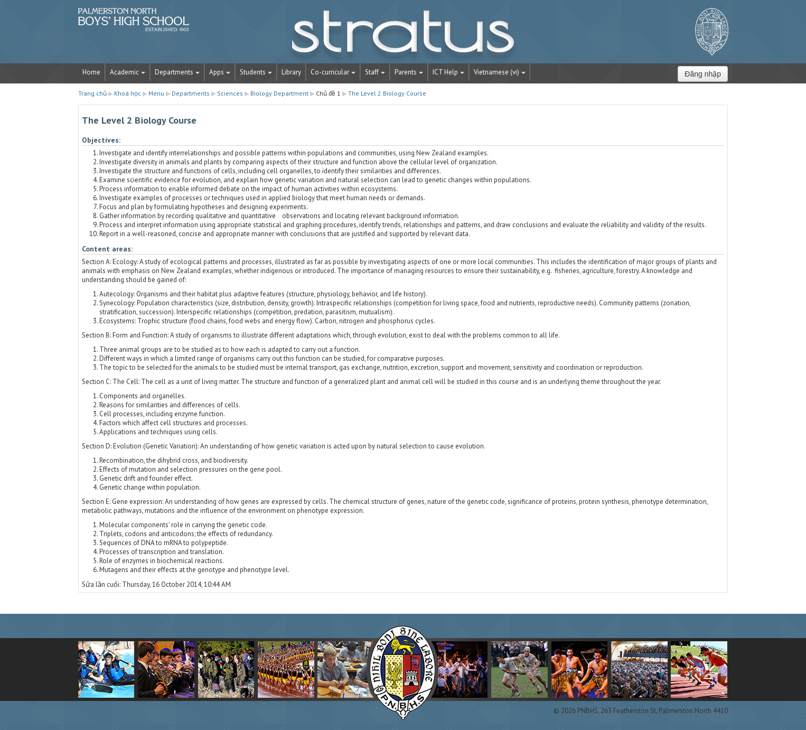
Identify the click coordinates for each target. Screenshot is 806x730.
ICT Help (448, 72)
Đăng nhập (703, 74)
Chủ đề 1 (328, 93)
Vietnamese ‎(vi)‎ (500, 72)
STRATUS (403, 37)
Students (256, 72)
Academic (127, 72)
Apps (219, 72)
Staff (375, 72)
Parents (409, 72)
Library (291, 72)
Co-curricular (333, 72)
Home (91, 72)
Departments (177, 72)
